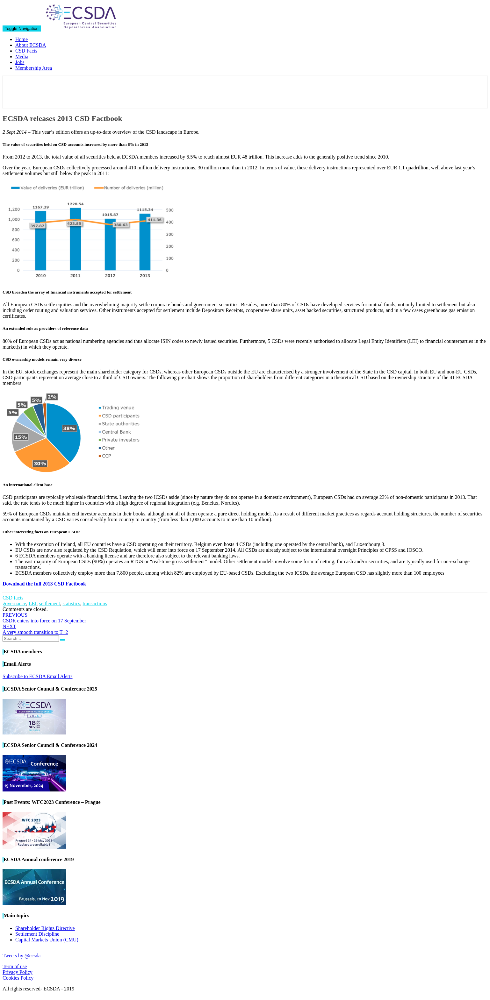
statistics (71, 603)
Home (21, 39)
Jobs (19, 62)
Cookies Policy (18, 978)
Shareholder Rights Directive (45, 928)
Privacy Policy (17, 972)
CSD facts (13, 597)
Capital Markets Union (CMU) (46, 939)
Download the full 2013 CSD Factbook (44, 583)
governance (14, 603)
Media (21, 56)
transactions (95, 603)
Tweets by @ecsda (21, 955)
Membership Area (33, 68)
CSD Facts (26, 50)
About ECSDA (30, 45)
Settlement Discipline (37, 934)
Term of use (15, 966)
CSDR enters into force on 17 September (44, 617)
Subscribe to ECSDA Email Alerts (38, 676)
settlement (49, 603)
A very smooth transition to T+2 (35, 629)
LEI (33, 603)
